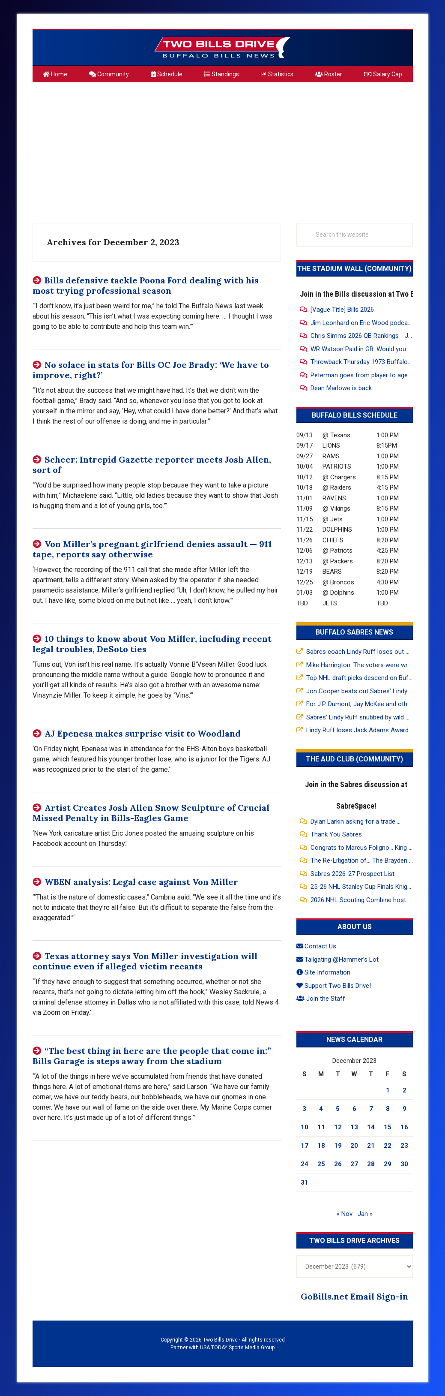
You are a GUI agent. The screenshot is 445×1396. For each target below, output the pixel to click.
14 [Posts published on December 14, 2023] (371, 1127)
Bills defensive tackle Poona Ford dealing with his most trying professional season (146, 285)
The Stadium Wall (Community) (354, 269)
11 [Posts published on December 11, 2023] (321, 1127)
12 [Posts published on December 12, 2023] (338, 1127)
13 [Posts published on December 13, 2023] (354, 1127)
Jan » (365, 1214)
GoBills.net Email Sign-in (354, 1296)
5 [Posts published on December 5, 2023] (338, 1109)
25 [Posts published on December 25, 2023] (321, 1164)
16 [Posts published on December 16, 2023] (404, 1127)
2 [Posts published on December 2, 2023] (404, 1090)
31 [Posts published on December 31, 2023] (304, 1182)
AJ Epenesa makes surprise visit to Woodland (143, 733)
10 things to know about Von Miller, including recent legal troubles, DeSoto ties (152, 643)
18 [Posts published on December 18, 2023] (321, 1145)
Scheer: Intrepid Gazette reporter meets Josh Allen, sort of (152, 464)
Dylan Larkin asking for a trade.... (355, 821)
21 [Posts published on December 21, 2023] (371, 1145)
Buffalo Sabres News (354, 632)
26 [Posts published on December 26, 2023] (338, 1164)
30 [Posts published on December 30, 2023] (404, 1164)
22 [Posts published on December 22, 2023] (387, 1145)
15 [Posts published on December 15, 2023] (387, 1127)
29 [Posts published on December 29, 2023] (387, 1164)
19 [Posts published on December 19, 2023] (338, 1145)
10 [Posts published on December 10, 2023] (304, 1127)
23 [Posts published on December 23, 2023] (404, 1145)
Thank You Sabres (336, 834)
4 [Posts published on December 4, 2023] (321, 1109)
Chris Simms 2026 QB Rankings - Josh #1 (369, 336)
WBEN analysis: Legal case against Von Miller (141, 881)
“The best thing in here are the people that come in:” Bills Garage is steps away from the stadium (152, 1055)
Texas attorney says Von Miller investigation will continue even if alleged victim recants (145, 961)
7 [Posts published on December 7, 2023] (371, 1109)
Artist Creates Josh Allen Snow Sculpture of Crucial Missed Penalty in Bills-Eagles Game (151, 812)
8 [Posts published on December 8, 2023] (388, 1109)
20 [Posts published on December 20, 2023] (354, 1145)
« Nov (344, 1214)
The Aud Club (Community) (354, 759)
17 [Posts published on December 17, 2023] (304, 1145)
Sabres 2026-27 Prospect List (352, 874)
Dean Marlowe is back (341, 388)
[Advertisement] (223, 149)
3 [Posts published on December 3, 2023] (304, 1109)
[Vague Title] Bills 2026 (342, 309)
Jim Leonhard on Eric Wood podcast (362, 323)
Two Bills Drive (223, 47)
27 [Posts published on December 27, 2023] (354, 1164)
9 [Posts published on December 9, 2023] (404, 1109)
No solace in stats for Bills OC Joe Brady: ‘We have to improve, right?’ (151, 369)
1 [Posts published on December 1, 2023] (388, 1090)
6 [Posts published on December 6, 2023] (354, 1109)
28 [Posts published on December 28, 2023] (371, 1164)
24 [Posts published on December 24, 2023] (304, 1164)
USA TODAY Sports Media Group (237, 1348)
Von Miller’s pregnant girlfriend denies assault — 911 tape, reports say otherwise (152, 549)
